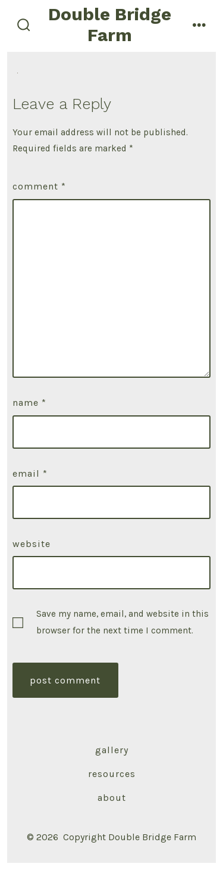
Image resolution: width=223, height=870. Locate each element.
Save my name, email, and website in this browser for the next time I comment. (122, 621)
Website (31, 543)
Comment (39, 186)
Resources (112, 773)
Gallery (111, 750)
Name (29, 402)
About (112, 797)
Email (30, 473)
